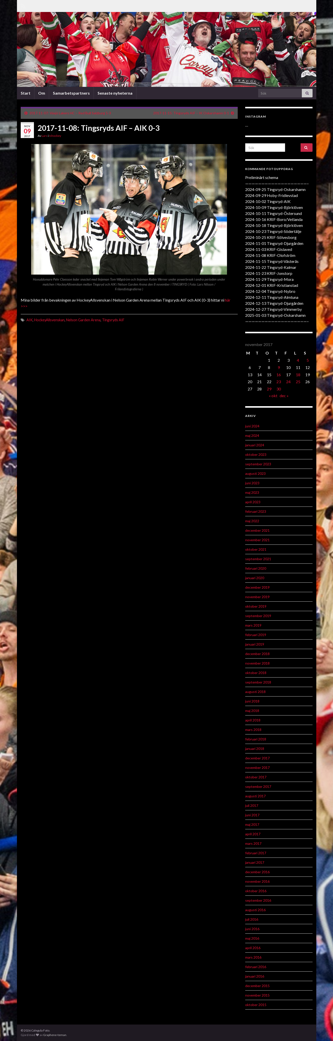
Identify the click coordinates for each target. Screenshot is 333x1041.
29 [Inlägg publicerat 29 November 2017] (269, 388)
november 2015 (257, 995)
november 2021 (257, 540)
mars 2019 (253, 625)
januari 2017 (254, 862)
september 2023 (258, 464)
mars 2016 (253, 957)
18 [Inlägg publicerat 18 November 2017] (298, 374)
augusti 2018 (255, 692)
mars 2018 (253, 729)
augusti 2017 (255, 796)
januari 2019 (254, 644)
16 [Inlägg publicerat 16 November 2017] (278, 374)
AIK (29, 320)
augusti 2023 (255, 473)
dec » (284, 395)
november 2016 (257, 881)
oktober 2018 (255, 673)
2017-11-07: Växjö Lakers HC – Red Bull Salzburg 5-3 (70, 113)
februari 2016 (255, 967)
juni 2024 (252, 426)
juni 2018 (252, 701)
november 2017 (257, 767)
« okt (273, 395)
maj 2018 (252, 710)
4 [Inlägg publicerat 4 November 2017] (298, 360)
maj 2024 (252, 435)
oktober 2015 (255, 1005)
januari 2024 (254, 445)
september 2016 (258, 900)
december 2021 (257, 530)
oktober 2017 (255, 777)
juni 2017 (252, 815)
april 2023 (252, 502)
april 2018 (252, 720)
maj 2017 (252, 824)
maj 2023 (252, 492)
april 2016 (252, 948)
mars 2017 (253, 843)
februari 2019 (255, 635)
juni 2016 (252, 929)
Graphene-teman (54, 1035)
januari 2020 (254, 578)
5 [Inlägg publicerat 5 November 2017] (308, 360)
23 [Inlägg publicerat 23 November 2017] (278, 381)
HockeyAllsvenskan (49, 320)
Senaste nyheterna (115, 93)
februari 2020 (255, 568)
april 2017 (252, 834)
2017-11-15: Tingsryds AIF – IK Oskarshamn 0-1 (191, 113)
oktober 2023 (255, 454)
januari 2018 (254, 748)
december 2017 (257, 758)
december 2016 (257, 872)
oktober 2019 (255, 606)
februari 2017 (255, 853)
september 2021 (258, 559)
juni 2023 (252, 483)
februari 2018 (255, 739)
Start (25, 93)
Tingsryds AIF (113, 320)
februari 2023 (255, 511)
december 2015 (257, 986)
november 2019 (257, 597)
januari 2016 (254, 976)
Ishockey (55, 136)
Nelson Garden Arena (83, 320)
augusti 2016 (255, 910)
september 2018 (258, 682)
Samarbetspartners (71, 93)
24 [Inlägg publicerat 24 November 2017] (288, 381)
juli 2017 (251, 805)
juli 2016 (251, 919)
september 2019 (258, 616)
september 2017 (258, 786)
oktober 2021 (255, 549)
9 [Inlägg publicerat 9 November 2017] (279, 367)
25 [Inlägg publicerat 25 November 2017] (298, 381)
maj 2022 (252, 521)
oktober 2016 (255, 891)
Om (41, 93)
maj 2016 (252, 938)
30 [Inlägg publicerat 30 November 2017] (278, 388)
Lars (44, 136)
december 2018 (257, 654)
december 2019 (257, 587)
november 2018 (257, 663)
